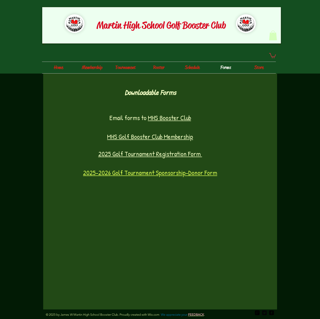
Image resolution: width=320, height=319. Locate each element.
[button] (273, 35)
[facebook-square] (271, 312)
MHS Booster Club (169, 117)
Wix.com (153, 314)
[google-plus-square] (257, 312)
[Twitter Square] (264, 312)
